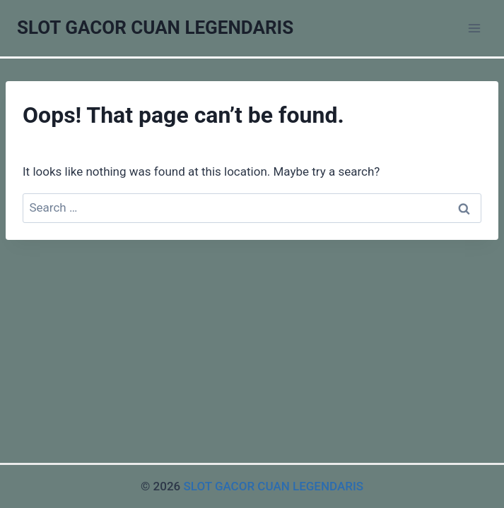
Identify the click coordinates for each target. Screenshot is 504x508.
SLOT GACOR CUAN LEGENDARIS (273, 486)
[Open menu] (474, 28)
